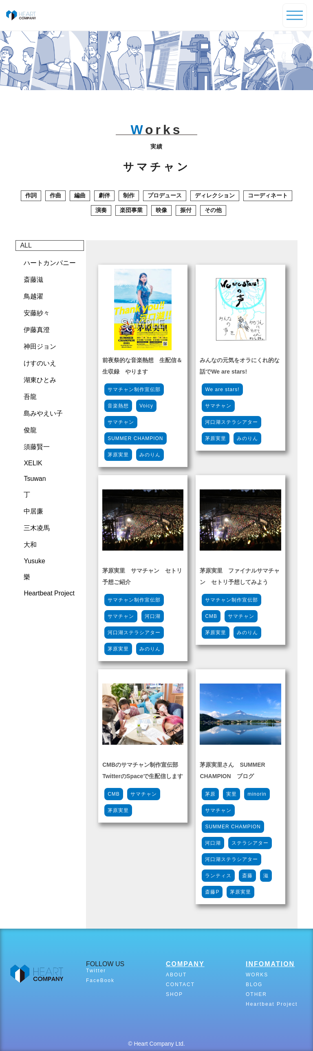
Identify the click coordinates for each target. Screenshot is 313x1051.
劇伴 (104, 195)
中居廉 (33, 511)
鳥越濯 (33, 296)
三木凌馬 (37, 527)
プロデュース (165, 195)
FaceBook (100, 980)
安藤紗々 (37, 313)
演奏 (101, 210)
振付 (186, 210)
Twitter (96, 971)
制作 (128, 195)
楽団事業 (131, 210)
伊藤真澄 (37, 329)
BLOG (254, 984)
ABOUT (176, 975)
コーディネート (268, 195)
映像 (161, 210)
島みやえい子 (43, 413)
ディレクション (215, 195)
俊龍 (30, 430)
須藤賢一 (37, 446)
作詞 (31, 195)
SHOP (174, 994)
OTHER (256, 994)
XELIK (33, 463)
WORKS (257, 975)
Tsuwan (35, 478)
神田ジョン (40, 346)
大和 (30, 544)
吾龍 (30, 396)
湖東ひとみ (40, 379)
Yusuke (34, 561)
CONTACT (180, 984)
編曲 (80, 195)
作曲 (55, 195)
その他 (213, 210)
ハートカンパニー (50, 262)
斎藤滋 (33, 279)
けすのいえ (40, 363)
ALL (25, 245)
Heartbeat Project (49, 593)
